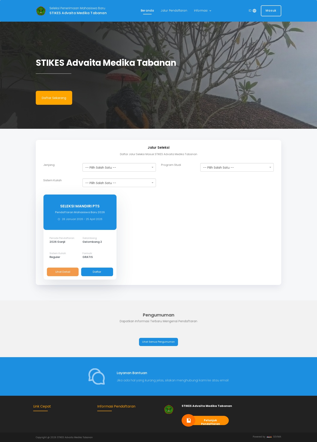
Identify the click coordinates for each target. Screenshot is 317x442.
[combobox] (119, 167)
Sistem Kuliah (52, 180)
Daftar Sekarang (54, 98)
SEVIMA (274, 436)
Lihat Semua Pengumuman (158, 341)
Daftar (97, 272)
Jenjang (49, 165)
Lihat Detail (62, 272)
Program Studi (171, 165)
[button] (203, 10)
